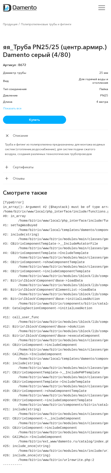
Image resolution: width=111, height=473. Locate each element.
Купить (34, 120)
